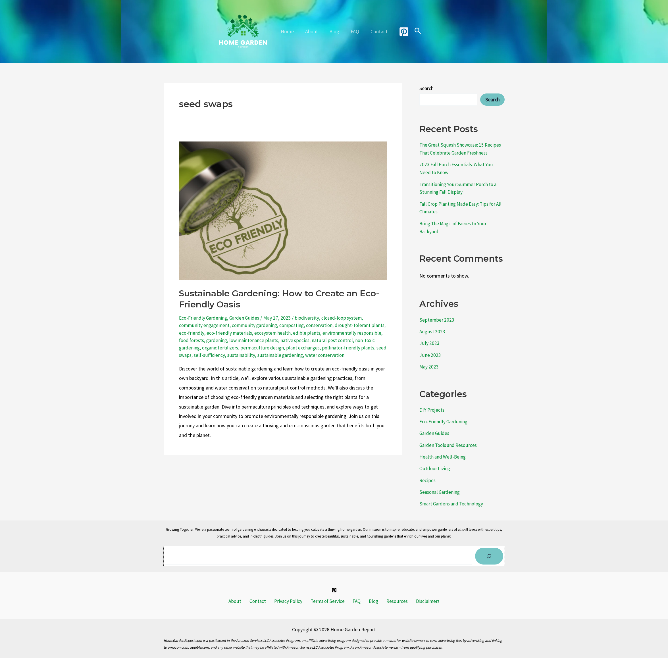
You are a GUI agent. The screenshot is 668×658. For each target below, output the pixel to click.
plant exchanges (327, 347)
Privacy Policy (290, 596)
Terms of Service (328, 596)
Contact (376, 31)
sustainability (269, 355)
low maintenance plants (284, 340)
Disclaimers (419, 596)
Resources (391, 596)
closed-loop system (345, 318)
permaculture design (286, 347)
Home (289, 31)
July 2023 (429, 340)
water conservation (354, 355)
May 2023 (429, 363)
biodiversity (309, 318)
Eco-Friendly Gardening (203, 318)
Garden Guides (246, 318)
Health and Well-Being (443, 452)
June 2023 (430, 352)
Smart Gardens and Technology (452, 498)
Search (426, 88)
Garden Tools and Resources (449, 441)
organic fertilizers (243, 347)
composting (296, 325)
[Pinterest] (401, 32)
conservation (324, 325)
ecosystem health (290, 333)
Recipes (427, 475)
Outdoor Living (435, 464)
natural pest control (365, 340)
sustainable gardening (308, 355)
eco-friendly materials (245, 333)
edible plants (324, 333)
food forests (219, 340)
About (312, 31)
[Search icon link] (415, 31)
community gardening (257, 325)
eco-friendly (207, 333)
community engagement (205, 325)
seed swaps (206, 355)
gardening (246, 340)
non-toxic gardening (200, 347)
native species (327, 340)
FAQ (353, 31)
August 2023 (432, 329)
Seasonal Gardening (440, 487)
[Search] (489, 550)
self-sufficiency (237, 355)
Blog (334, 31)
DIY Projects (432, 406)
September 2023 (436, 317)
